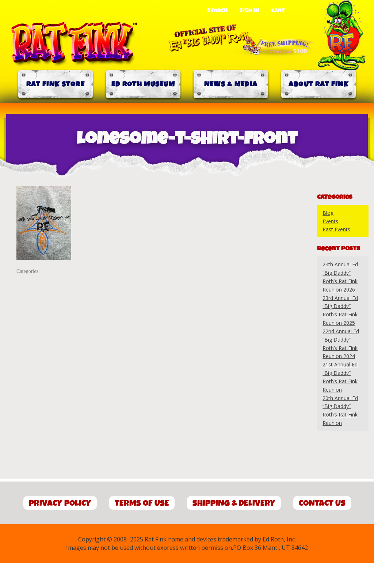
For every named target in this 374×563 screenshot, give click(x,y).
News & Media (231, 84)
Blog (328, 212)
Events (330, 221)
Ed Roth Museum (143, 84)
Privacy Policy (60, 503)
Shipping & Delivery (233, 503)
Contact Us (322, 503)
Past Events (336, 229)
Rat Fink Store (55, 84)
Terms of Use (142, 503)
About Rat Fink (318, 84)
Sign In (249, 11)
